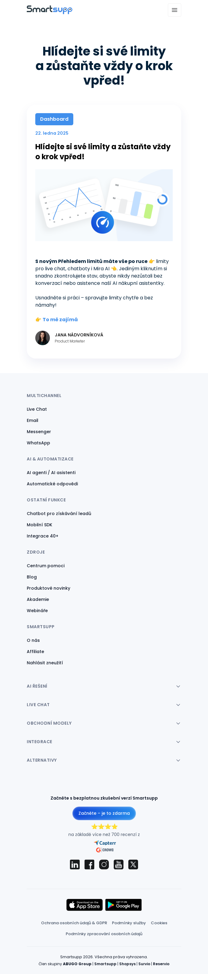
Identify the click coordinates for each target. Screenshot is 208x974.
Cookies (159, 923)
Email (32, 420)
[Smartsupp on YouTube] (118, 864)
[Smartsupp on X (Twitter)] (133, 864)
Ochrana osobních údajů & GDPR (74, 923)
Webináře (37, 611)
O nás (33, 640)
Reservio (161, 963)
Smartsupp (105, 963)
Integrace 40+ (42, 536)
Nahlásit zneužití (45, 663)
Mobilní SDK (39, 525)
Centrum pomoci (45, 566)
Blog (32, 577)
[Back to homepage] (49, 12)
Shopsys (127, 963)
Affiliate (35, 652)
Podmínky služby (129, 923)
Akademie (38, 599)
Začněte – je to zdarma (104, 813)
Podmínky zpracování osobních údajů (104, 934)
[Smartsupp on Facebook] (89, 864)
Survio (144, 963)
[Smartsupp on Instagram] (104, 864)
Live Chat (37, 409)
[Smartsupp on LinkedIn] (75, 864)
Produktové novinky (48, 588)
